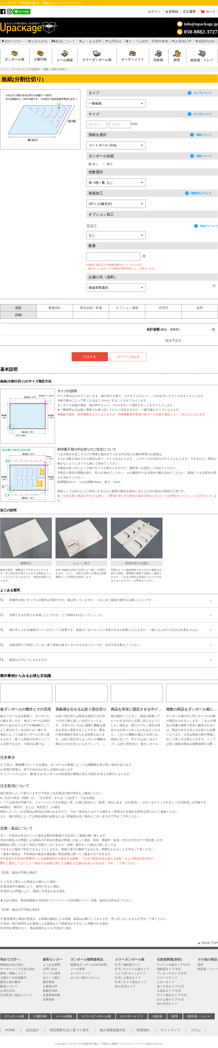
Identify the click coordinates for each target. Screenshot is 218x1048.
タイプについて (199, 93)
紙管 (177, 60)
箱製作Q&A (206, 41)
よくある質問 (92, 41)
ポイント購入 (51, 977)
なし (93, 163)
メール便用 (77, 969)
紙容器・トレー (208, 969)
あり (108, 163)
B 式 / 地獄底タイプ (127, 964)
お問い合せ (50, 969)
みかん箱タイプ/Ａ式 (170, 999)
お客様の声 (183, 41)
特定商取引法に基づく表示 (69, 1030)
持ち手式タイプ (125, 986)
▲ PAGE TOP (207, 943)
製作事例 (161, 41)
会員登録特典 (51, 995)
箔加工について (206, 226)
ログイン (154, 11)
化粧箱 (158, 60)
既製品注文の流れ (11, 964)
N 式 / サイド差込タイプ (130, 982)
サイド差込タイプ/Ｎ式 (172, 995)
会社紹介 (32, 1030)
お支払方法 (39, 41)
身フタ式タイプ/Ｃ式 (170, 986)
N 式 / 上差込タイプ (128, 977)
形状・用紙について (13, 973)
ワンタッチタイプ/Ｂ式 (172, 973)
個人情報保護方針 (113, 1030)
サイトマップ (170, 1030)
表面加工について (198, 193)
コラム (196, 1030)
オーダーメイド (132, 59)
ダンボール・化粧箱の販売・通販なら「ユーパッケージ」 (42, 3)
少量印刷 (40, 1016)
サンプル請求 (138, 41)
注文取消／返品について (16, 995)
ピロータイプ (165, 982)
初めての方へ (14, 41)
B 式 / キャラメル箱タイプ (132, 969)
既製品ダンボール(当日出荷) (88, 964)
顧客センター (52, 959)
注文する (89, 357)
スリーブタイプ (167, 977)
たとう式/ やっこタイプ (130, 973)
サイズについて (199, 114)
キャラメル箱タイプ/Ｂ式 (173, 964)
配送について (65, 41)
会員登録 (171, 11)
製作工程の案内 (10, 982)
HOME (10, 1030)
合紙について (200, 156)
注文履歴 (189, 11)
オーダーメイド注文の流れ (17, 969)
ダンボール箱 (14, 1016)
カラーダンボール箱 (97, 59)
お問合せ (115, 41)
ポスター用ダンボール (84, 977)
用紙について (200, 135)
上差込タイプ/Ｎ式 (169, 990)
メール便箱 (64, 60)
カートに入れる (128, 357)
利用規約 (143, 1030)
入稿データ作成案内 (13, 977)
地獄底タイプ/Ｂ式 (169, 969)
